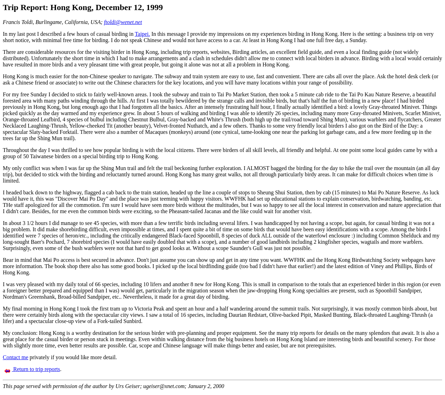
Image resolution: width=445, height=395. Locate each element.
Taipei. (142, 34)
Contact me (15, 357)
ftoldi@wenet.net (123, 22)
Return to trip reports (32, 369)
